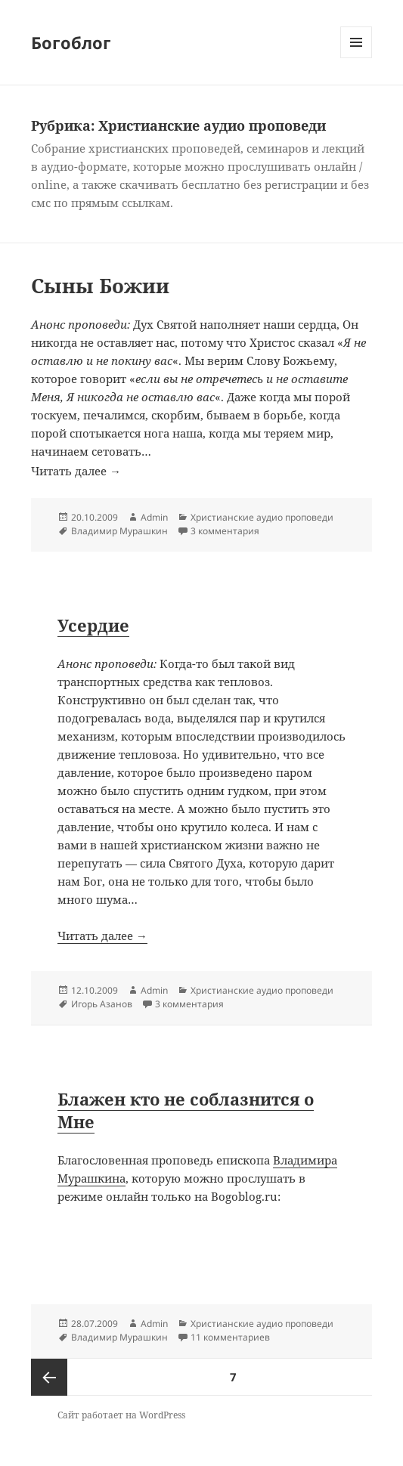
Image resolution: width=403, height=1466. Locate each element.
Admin (154, 517)
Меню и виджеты (356, 57)
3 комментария (225, 530)
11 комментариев (230, 1337)
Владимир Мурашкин (119, 530)
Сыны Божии (100, 285)
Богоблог (71, 42)
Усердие (93, 625)
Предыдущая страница (49, 1377)
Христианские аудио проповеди (262, 517)
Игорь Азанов (101, 1003)
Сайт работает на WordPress (121, 1415)
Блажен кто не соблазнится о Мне (185, 1110)
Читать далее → (201, 949)
